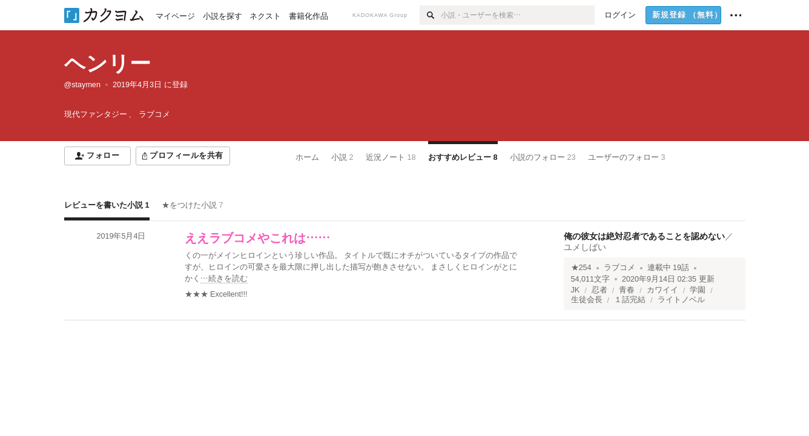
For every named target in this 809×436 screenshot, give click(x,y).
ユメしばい (585, 247)
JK (575, 290)
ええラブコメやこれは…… (257, 238)
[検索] (430, 15)
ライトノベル (681, 300)
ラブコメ (619, 267)
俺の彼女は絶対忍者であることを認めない (644, 236)
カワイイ (662, 290)
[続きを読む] (355, 267)
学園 (697, 290)
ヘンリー (107, 63)
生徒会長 (587, 300)
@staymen (82, 85)
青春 (627, 290)
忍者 (599, 290)
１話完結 (630, 300)
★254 (581, 267)
